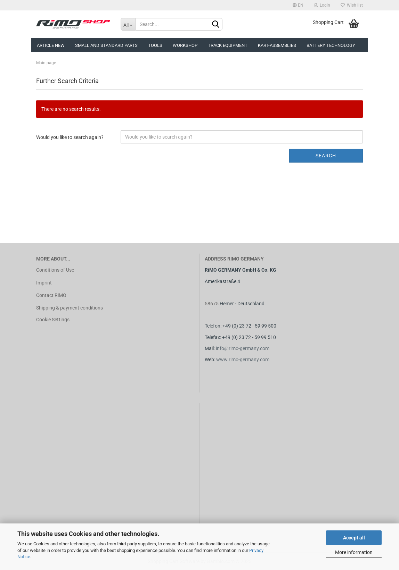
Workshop (185, 45)
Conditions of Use (55, 270)
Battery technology (331, 45)
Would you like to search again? (70, 137)
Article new (51, 45)
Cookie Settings (53, 319)
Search (326, 155)
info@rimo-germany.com (242, 348)
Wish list (352, 5)
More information (354, 552)
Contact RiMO (51, 295)
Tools (155, 45)
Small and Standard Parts (106, 45)
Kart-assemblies (277, 45)
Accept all (354, 537)
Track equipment (227, 45)
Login (322, 5)
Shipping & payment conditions (69, 308)
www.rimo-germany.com (242, 359)
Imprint (44, 283)
